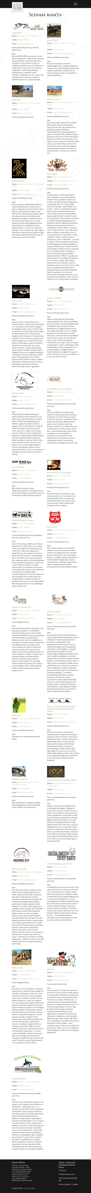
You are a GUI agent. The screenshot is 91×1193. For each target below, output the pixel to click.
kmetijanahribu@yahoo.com (62, 185)
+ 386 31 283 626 (59, 976)
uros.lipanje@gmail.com (61, 875)
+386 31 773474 (23, 614)
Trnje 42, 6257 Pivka (60, 867)
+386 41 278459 (59, 534)
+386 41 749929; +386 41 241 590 (65, 181)
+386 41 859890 (59, 619)
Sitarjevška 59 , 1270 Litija (62, 615)
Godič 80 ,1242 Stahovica (27, 304)
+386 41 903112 (59, 789)
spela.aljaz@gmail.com (25, 44)
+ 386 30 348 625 (24, 975)
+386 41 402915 (23, 40)
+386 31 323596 (59, 109)
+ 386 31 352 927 (24, 1086)
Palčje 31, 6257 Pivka (25, 396)
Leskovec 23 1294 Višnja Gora (63, 972)
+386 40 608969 (23, 788)
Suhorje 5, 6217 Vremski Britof (29, 610)
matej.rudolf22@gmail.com (27, 404)
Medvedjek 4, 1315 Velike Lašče (29, 36)
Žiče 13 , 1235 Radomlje (26, 523)
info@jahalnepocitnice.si (26, 618)
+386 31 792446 (59, 480)
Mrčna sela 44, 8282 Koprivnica (29, 719)
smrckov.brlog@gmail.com (62, 623)
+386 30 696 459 (24, 876)
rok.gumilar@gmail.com (26, 1090)
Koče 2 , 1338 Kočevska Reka (63, 301)
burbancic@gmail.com (25, 792)
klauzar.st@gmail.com (25, 726)
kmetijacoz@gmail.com (60, 980)
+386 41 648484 (23, 527)
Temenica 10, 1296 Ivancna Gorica (65, 530)
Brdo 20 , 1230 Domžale (61, 476)
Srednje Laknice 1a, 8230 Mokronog (31, 872)
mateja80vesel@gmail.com (62, 793)
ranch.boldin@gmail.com (61, 400)
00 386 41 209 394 (59, 871)
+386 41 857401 (59, 718)
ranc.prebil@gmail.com (60, 538)
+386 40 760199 (59, 305)
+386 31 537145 (23, 722)
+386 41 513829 (23, 190)
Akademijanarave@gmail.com (28, 979)
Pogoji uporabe (29, 1188)
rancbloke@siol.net (24, 478)
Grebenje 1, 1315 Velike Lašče (28, 1082)
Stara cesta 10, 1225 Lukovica (63, 392)
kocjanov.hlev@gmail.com (26, 312)
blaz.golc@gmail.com (24, 113)
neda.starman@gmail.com (62, 112)
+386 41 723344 (59, 49)
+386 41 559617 (23, 308)
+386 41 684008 (23, 109)
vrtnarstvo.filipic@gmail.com (62, 53)
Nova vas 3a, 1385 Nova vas (28, 470)
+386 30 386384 (59, 396)
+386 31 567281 (23, 400)
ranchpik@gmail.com (25, 531)
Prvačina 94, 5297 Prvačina (62, 177)
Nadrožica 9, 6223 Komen (27, 971)
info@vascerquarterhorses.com (64, 722)
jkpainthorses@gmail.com (26, 194)
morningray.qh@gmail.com (27, 880)
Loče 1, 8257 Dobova (60, 714)
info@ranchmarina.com (61, 309)
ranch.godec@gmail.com (61, 483)
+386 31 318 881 (24, 474)
